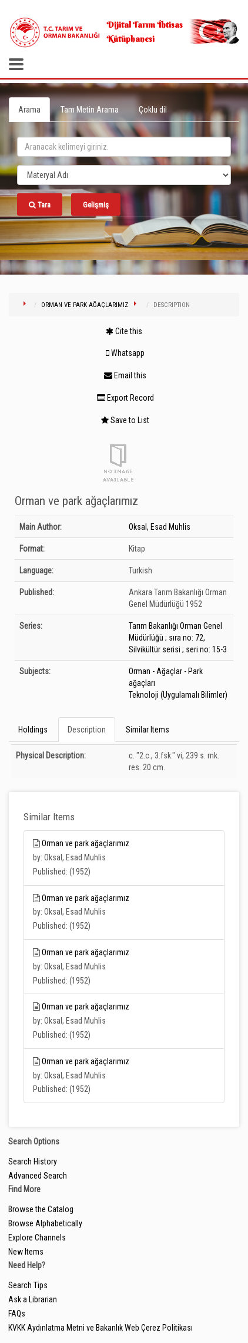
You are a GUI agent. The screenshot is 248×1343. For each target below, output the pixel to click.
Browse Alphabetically (45, 1223)
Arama (29, 109)
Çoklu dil (153, 109)
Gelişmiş (96, 204)
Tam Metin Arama (90, 109)
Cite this (124, 331)
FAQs (16, 1313)
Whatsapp (125, 353)
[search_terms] (124, 147)
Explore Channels (37, 1237)
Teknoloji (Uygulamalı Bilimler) (178, 694)
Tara (40, 204)
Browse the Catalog (40, 1209)
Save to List (125, 420)
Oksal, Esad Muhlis (159, 527)
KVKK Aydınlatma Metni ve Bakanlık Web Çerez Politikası (100, 1327)
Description (87, 729)
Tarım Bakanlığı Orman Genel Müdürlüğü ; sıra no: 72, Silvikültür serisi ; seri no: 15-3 (178, 637)
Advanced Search (37, 1175)
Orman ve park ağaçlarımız (84, 305)
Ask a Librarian (32, 1299)
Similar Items (147, 729)
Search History (32, 1161)
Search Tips (28, 1285)
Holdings (33, 729)
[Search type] (124, 175)
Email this (125, 375)
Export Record (125, 397)
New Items (25, 1251)
